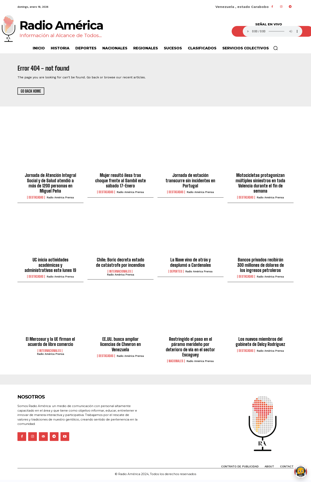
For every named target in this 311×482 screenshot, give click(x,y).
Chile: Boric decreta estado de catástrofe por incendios (120, 264)
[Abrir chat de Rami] (300, 471)
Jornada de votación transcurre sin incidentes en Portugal (190, 183)
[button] (275, 48)
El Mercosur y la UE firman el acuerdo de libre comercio (50, 343)
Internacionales (120, 273)
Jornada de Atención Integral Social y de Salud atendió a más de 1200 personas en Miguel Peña (50, 185)
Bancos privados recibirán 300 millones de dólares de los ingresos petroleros (260, 267)
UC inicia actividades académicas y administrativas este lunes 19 (50, 267)
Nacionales (176, 363)
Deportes (176, 273)
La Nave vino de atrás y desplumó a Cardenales (190, 264)
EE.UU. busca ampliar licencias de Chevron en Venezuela (120, 346)
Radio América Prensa (60, 199)
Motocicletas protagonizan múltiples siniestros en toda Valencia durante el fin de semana (260, 185)
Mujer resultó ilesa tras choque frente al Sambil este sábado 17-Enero (120, 183)
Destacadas (36, 199)
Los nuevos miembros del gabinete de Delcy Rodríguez (260, 343)
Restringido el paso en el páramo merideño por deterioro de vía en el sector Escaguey (190, 348)
